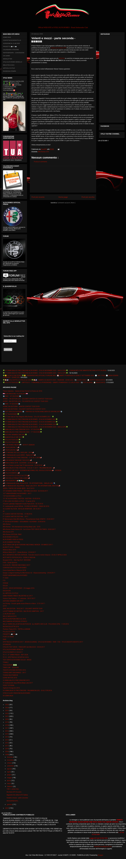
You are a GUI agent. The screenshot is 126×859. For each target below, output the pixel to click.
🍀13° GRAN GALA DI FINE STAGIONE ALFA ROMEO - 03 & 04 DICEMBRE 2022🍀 (30, 419)
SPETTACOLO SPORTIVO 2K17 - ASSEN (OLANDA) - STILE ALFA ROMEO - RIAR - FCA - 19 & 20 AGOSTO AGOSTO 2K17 (43, 642)
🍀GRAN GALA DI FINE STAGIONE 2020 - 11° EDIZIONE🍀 (22, 432)
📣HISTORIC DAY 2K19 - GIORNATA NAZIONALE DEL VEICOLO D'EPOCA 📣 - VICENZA (32, 470)
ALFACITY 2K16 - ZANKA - (11, 547)
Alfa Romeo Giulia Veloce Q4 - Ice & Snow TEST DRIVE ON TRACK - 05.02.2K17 (29, 529)
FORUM (5, 583)
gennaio (10, 804)
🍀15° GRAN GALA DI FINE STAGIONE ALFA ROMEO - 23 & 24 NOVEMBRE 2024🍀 (30, 424)
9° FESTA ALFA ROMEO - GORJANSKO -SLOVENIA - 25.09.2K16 (24, 521)
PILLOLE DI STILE (9, 632)
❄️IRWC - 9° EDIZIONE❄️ (11, 404)
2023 (7, 710)
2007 (7, 808)
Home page (63, 197)
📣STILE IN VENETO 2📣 (11, 473)
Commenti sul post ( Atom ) (66, 203)
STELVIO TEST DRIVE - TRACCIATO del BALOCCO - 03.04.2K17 (24, 647)
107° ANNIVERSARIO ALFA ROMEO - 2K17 (17, 493)
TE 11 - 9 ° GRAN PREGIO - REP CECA (15, 655)
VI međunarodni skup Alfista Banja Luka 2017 (18, 683)
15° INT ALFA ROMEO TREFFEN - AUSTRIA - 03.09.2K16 (21, 498)
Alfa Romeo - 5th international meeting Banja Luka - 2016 (21, 527)
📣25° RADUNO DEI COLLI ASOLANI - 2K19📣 (18, 452)
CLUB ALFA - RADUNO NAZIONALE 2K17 (16, 565)
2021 (7, 716)
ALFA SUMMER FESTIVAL (11, 542)
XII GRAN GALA (8, 696)
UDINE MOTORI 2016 (10, 678)
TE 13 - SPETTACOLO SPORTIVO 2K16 (16, 657)
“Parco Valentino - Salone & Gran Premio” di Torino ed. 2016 (22, 391)
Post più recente (37, 197)
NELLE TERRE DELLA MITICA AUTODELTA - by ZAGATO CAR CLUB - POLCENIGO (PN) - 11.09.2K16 (36, 624)
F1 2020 (5, 578)
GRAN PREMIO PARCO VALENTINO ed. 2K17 (18, 596)
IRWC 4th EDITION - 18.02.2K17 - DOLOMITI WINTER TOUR (22, 608)
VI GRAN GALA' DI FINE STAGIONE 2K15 (16, 680)
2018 (7, 725)
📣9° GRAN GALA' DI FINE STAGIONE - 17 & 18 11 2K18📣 (22, 457)
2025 (7, 704)
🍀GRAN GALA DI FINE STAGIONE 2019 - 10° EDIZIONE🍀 (22, 429)
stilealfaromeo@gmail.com (103, 846)
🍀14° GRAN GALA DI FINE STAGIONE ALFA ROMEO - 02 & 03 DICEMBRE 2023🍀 (30, 422)
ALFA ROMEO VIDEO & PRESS (13, 539)
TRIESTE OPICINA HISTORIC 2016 (14, 670)
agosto (9, 769)
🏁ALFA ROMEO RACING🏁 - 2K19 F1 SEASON (18, 445)
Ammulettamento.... (13, 801)
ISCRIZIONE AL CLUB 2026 (11, 43)
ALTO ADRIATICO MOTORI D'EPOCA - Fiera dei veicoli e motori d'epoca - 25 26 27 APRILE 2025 (35, 555)
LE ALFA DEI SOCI (9, 614)
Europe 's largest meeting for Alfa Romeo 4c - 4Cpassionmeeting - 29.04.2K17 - (29, 573)
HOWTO (61, 58)
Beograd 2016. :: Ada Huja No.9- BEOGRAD (17, 560)
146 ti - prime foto (13, 789)
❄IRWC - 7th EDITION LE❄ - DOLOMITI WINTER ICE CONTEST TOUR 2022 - (28, 399)
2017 (7, 728)
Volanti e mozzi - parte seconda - (18, 798)
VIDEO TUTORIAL (8, 685)
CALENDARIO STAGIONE (11, 49)
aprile (9, 780)
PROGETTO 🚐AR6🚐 (10, 46)
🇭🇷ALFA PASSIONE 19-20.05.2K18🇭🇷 (15, 394)
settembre (10, 766)
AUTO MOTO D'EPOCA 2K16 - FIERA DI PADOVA (19, 557)
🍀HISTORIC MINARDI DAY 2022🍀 (15, 435)
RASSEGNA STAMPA (9, 71)
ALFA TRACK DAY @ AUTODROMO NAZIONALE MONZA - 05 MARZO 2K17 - (28, 545)
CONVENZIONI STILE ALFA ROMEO (15, 568)
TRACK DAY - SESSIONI (11, 667)
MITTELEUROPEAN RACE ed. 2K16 (14, 619)
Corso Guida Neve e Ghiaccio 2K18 (14, 570)
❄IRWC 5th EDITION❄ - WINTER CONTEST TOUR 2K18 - (21, 406)
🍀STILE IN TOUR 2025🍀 (11, 442)
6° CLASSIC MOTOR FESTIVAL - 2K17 (15, 516)
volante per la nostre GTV (58, 48)
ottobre (9, 763)
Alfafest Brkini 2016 (9, 550)
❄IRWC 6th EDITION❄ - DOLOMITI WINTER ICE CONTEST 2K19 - (24, 409)
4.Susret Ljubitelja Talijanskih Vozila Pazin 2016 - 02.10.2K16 (23, 504)
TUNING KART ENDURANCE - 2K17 (14, 672)
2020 (7, 719)
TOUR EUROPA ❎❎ (10, 665)
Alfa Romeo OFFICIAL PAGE (12, 534)
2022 (7, 713)
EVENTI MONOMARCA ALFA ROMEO (15, 575)
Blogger (100, 855)
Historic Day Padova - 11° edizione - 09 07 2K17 (19, 598)
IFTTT (5, 606)
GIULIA (5, 586)
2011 (7, 746)
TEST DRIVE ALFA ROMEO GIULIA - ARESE (17, 660)
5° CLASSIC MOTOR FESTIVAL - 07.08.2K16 (17, 514)
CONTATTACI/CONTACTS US (12, 40)
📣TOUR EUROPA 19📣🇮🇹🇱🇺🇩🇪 (13, 481)
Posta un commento (40, 162)
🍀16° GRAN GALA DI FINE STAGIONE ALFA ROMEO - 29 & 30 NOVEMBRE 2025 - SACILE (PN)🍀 (35, 373)
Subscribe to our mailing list (14, 336)
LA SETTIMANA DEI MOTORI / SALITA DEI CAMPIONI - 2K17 (23, 611)
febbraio (10, 786)
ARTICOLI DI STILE (9, 68)
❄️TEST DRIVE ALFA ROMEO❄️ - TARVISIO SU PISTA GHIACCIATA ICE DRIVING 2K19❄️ (32, 411)
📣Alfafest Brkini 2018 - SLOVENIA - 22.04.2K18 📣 (20, 463)
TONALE (5, 662)
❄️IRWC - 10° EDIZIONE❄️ (12, 396)
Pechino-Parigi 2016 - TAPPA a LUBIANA (16, 629)
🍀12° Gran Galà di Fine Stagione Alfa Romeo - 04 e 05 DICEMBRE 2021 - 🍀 (28, 417)
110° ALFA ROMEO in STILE (12, 496)
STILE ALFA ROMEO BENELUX (12, 62)
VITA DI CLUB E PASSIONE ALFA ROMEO (16, 693)
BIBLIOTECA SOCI (8, 65)
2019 (7, 722)
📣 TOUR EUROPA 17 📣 (11, 447)
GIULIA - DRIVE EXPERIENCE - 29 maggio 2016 (18, 588)
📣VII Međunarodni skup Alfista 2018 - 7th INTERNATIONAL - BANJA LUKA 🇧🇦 (29, 483)
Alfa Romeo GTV (43, 152)
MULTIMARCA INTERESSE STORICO (15, 621)
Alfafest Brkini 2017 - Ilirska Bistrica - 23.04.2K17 (19, 552)
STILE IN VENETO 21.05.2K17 (13, 652)
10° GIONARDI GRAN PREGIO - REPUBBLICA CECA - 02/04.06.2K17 (25, 491)
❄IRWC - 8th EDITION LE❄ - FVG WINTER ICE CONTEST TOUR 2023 (25, 401)
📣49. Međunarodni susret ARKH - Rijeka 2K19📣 (19, 455)
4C (4, 511)
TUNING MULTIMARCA (10, 675)
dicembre (10, 757)
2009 (7, 751)
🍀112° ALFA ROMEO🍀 (11, 414)
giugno (9, 775)
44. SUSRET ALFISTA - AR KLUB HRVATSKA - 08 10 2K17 (22, 509)
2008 (7, 754)
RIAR (4, 639)
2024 (7, 707)
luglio (9, 772)
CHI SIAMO (6, 55)
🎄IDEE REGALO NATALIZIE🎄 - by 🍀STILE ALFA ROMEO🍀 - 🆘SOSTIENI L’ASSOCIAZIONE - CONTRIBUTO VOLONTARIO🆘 (13, 85)
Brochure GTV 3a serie (14, 792)
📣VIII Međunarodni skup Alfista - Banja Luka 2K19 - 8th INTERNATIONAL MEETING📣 (31, 486)
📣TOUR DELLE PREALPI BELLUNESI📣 (16, 478)
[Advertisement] (63, 179)
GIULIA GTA (7, 591)
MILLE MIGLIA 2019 (9, 616)
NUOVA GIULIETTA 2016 (11, 626)
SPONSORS (7, 644)
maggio (9, 778)
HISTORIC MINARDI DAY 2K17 (13, 601)
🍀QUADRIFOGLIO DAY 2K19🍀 (13, 437)
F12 (4, 580)
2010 (7, 749)
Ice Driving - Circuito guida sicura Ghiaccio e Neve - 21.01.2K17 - (24, 603)
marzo (9, 783)
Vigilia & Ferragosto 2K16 (11, 688)
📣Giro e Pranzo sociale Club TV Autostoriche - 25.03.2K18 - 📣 (24, 465)
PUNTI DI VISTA (8, 637)
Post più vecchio (88, 197)
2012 (7, 743)
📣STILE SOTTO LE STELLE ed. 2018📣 (16, 475)
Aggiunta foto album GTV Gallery (17, 795)
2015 (7, 734)
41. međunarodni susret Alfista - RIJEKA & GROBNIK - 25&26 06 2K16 (26, 506)
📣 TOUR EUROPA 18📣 (11, 450)
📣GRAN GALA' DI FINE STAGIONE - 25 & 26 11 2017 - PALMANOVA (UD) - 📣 (29, 468)
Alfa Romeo (7, 524)
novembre (10, 760)
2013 (7, 740)
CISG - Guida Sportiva (10, 562)
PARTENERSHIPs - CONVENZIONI (13, 52)
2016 (7, 731)
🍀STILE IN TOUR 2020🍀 (11, 440)
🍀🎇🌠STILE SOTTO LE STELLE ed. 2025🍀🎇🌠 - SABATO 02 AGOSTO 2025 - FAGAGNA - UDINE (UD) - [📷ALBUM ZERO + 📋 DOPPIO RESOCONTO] (54, 380)
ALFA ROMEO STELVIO (10, 537)
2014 (7, 737)
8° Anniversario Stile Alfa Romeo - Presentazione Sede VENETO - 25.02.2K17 (28, 519)
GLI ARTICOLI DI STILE (10, 593)
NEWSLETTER (7, 59)
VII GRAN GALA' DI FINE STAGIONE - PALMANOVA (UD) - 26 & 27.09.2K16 (27, 690)
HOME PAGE (7, 37)
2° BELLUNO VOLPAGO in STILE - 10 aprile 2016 (19, 501)
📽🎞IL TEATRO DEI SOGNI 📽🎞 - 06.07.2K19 (18, 488)
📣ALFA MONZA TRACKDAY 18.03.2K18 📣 (17, 460)
